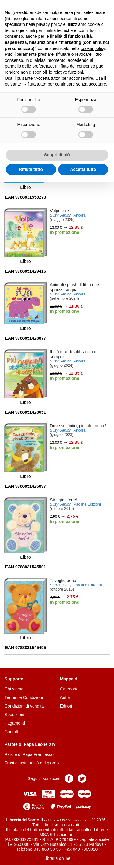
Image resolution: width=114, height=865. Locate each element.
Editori (66, 706)
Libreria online (57, 858)
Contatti (12, 731)
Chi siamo (14, 689)
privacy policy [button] (49, 24)
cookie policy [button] (93, 48)
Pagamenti (15, 723)
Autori (65, 697)
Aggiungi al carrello (67, 245)
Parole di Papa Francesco (29, 754)
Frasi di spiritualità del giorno (32, 763)
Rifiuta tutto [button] (31, 169)
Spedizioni (14, 714)
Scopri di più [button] (57, 154)
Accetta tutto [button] (83, 169)
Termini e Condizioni (24, 697)
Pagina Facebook (69, 778)
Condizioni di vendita (24, 706)
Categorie (69, 689)
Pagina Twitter (82, 778)
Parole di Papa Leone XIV (30, 744)
